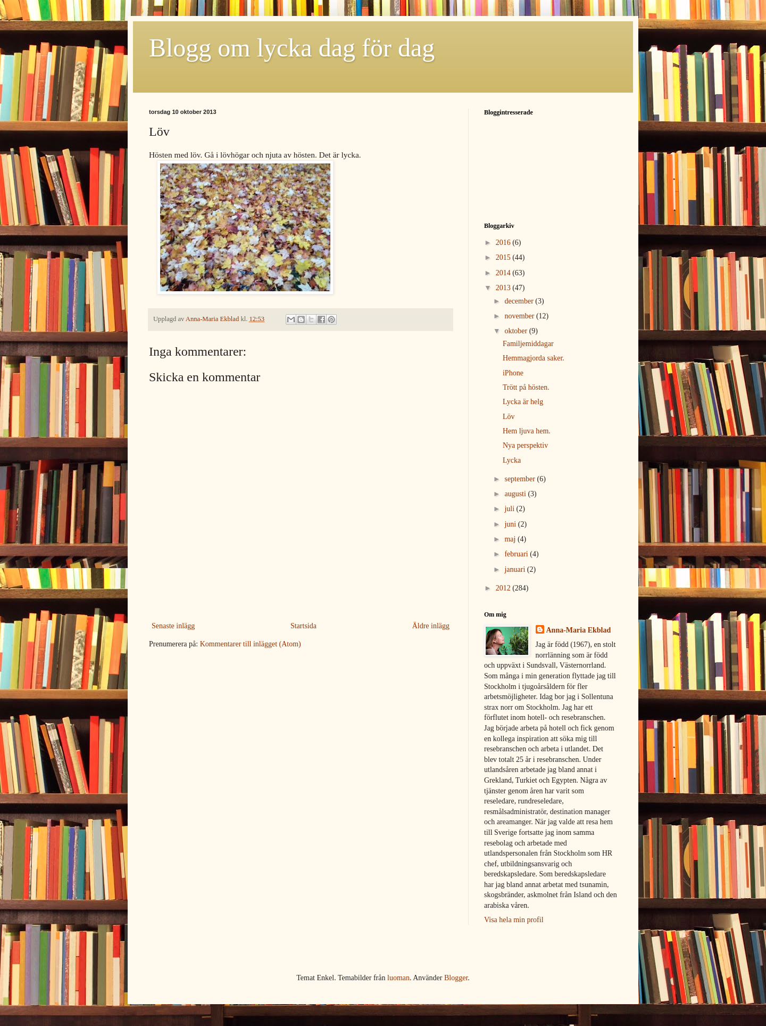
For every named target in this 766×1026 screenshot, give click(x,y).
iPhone (513, 373)
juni (511, 524)
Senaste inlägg (173, 626)
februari (517, 554)
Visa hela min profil (514, 920)
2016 (504, 243)
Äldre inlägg (430, 626)
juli (510, 509)
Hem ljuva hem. (527, 431)
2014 (504, 273)
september (520, 479)
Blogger (456, 978)
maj (511, 539)
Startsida (303, 626)
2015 (504, 257)
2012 (504, 588)
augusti (516, 494)
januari (515, 569)
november (520, 316)
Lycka (512, 460)
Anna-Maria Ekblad (578, 630)
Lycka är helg (523, 402)
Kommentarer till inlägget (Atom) (250, 644)
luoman (398, 978)
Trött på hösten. (526, 387)
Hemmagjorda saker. (533, 358)
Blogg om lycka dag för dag (292, 48)
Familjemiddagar (528, 344)
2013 (504, 288)
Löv (509, 417)
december (519, 301)
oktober (516, 331)
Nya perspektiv (525, 445)
